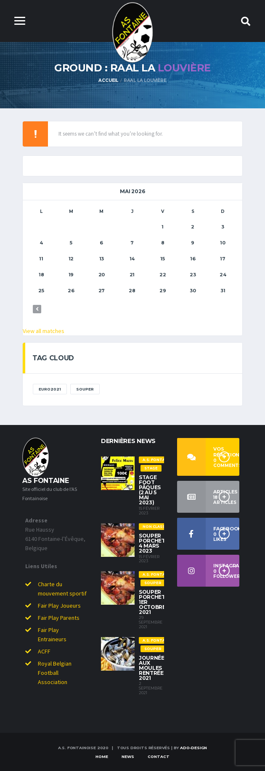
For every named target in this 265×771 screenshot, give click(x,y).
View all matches (43, 331)
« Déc (37, 309)
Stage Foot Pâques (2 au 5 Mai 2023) (150, 490)
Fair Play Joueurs (59, 605)
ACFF (44, 651)
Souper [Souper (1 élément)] (85, 389)
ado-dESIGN (193, 747)
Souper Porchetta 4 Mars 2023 (155, 543)
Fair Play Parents (59, 618)
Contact (159, 756)
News (128, 756)
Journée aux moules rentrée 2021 (151, 668)
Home (101, 756)
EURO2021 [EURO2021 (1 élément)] (50, 389)
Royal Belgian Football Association (55, 673)
